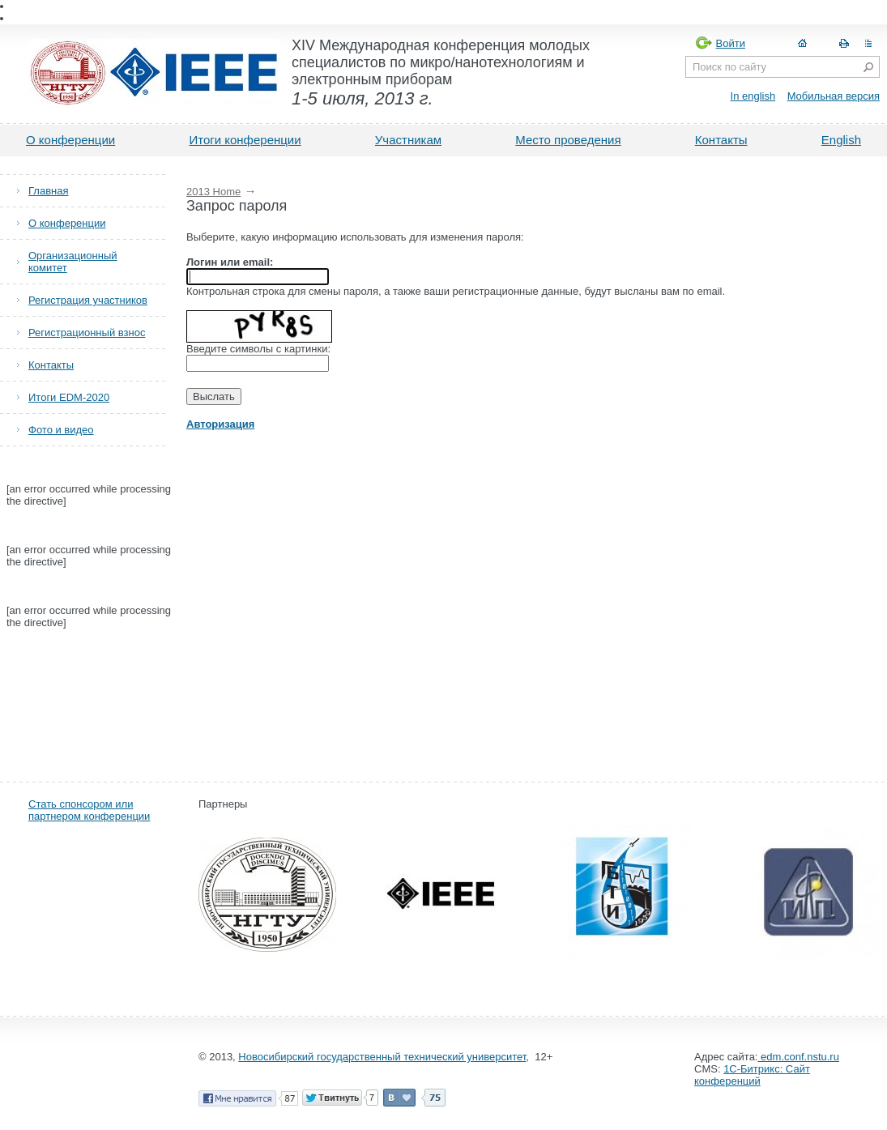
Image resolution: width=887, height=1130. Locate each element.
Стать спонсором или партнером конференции (89, 786)
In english (753, 96)
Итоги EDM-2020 (68, 397)
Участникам (408, 140)
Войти (730, 43)
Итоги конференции (245, 140)
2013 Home (213, 191)
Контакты (721, 140)
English (841, 140)
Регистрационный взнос (86, 332)
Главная (48, 191)
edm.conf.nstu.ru (797, 1032)
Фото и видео (61, 430)
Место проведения (567, 140)
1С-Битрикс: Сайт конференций (752, 1050)
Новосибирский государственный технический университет (382, 1032)
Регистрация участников (87, 300)
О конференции (70, 140)
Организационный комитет (72, 261)
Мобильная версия (833, 96)
